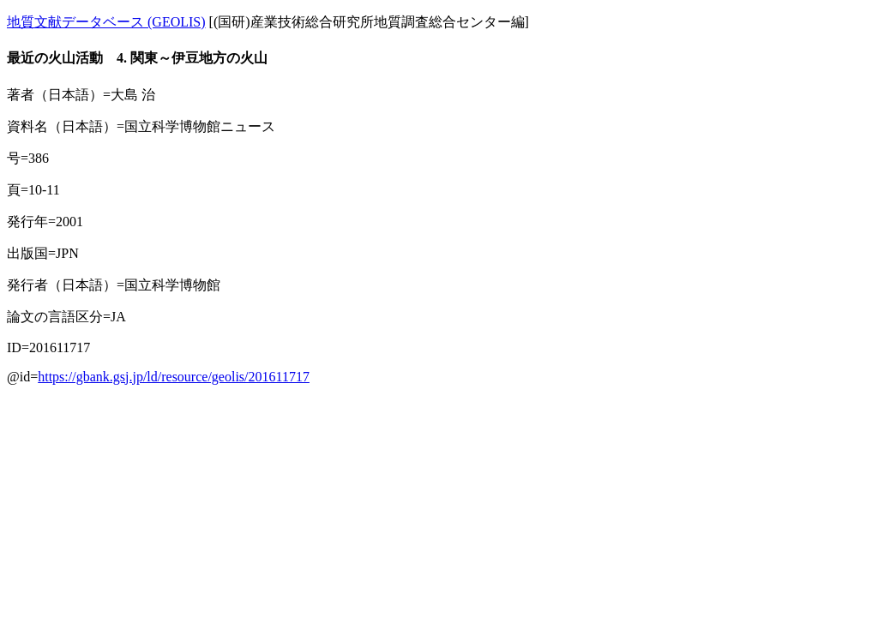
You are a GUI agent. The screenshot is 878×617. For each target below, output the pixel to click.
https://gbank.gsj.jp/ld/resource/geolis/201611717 (174, 376)
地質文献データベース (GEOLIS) (106, 22)
